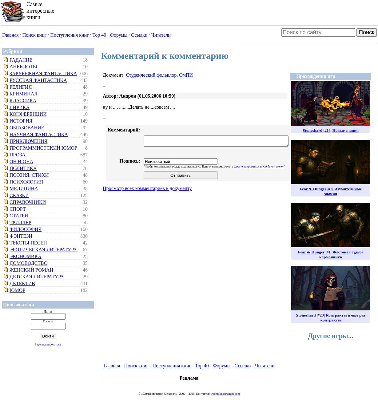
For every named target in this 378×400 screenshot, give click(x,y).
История (21, 120)
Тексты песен (28, 242)
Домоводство (28, 263)
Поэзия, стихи (29, 175)
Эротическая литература (43, 249)
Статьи (19, 215)
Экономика (26, 256)
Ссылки (139, 35)
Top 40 (99, 35)
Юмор (17, 290)
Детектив (22, 283)
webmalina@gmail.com (225, 393)
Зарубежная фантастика (43, 73)
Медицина (24, 188)
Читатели (160, 35)
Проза (18, 154)
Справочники (28, 202)
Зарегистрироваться (48, 344)
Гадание (21, 60)
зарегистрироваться (246, 166)
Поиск (366, 32)
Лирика (20, 107)
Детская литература (37, 276)
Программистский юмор (43, 148)
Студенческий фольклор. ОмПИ (159, 75)
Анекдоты (23, 66)
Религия (21, 87)
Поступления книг (69, 35)
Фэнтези (21, 236)
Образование (27, 127)
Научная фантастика (39, 134)
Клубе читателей (273, 166)
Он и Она (21, 161)
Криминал (24, 93)
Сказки (19, 195)
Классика (23, 100)
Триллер (20, 222)
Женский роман (31, 270)
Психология (26, 181)
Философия (26, 229)
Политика (23, 168)
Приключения (28, 141)
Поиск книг (34, 35)
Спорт (18, 209)
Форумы (118, 35)
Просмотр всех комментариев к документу (147, 188)
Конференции (28, 114)
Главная (10, 35)
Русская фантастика (38, 80)
